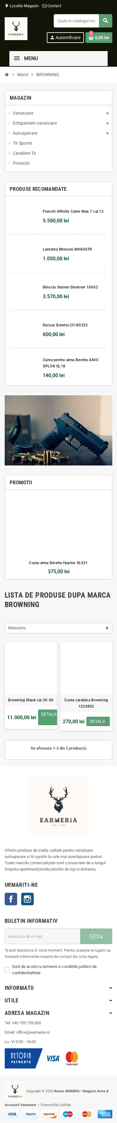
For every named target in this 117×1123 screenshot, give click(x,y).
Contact (52, 5)
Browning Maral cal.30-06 (30, 700)
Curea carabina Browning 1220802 (86, 703)
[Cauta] (83, 21)
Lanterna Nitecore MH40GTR (67, 249)
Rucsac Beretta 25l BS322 (65, 325)
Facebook (11, 899)
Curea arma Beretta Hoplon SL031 (58, 563)
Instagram (27, 899)
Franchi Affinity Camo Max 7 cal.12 (73, 211)
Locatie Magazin (22, 5)
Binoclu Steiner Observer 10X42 (70, 287)
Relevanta (17, 628)
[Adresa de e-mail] (42, 936)
